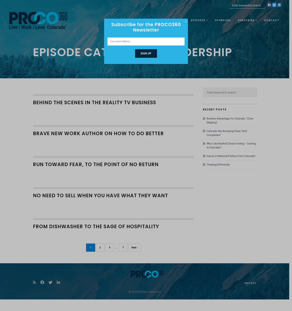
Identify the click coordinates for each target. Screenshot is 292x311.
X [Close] (185, 21)
